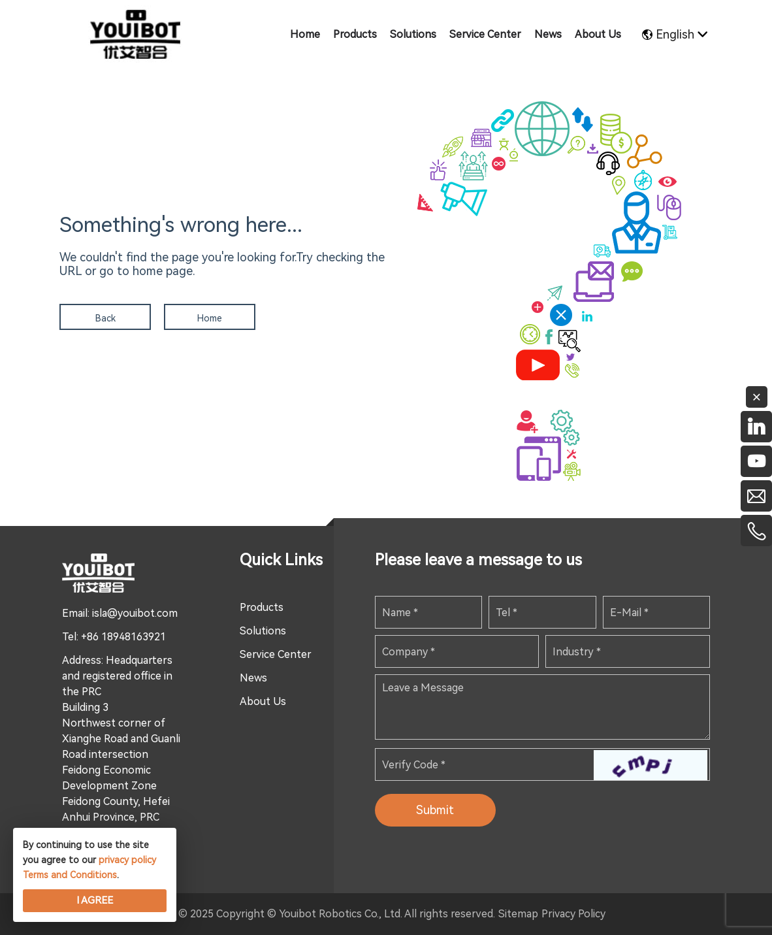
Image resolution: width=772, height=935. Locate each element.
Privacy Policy (573, 914)
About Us (263, 701)
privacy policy (127, 860)
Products (261, 607)
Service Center (276, 654)
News (253, 678)
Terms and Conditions (70, 875)
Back (105, 318)
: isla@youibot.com (133, 613)
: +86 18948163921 (121, 637)
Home (209, 318)
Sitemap (518, 914)
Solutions (263, 631)
